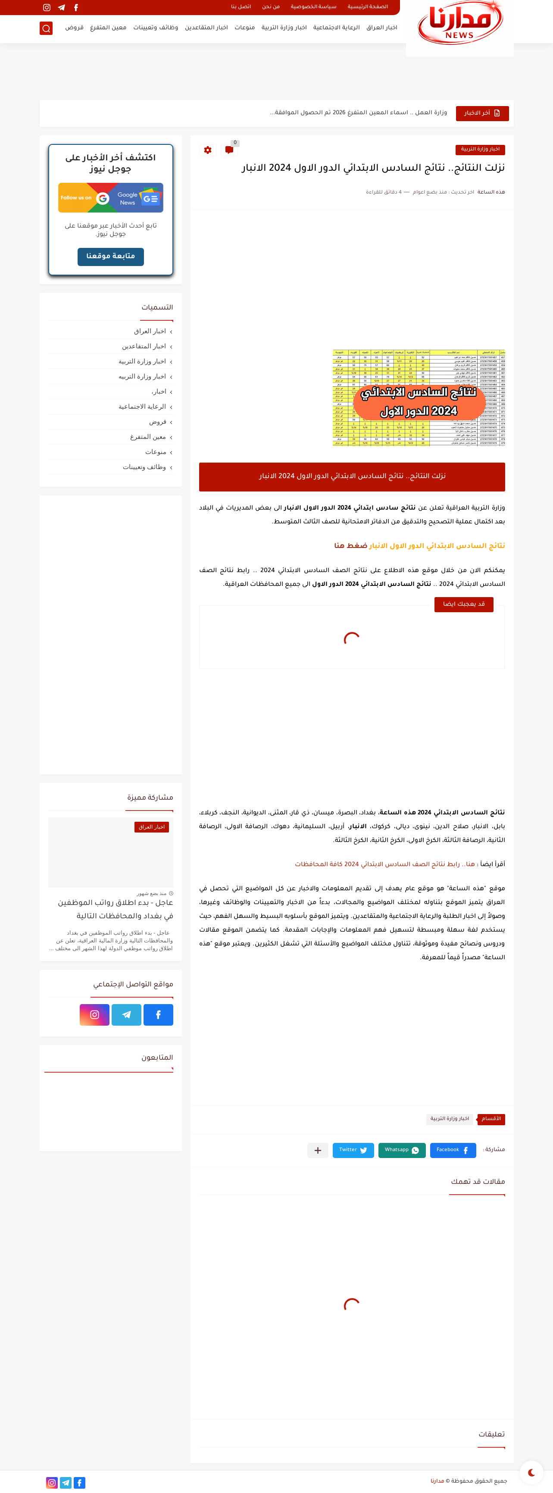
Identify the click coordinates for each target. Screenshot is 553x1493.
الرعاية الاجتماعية (336, 28)
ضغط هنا (351, 547)
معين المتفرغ (108, 28)
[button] (453, 1150)
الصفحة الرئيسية (368, 7)
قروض (74, 28)
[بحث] (46, 28)
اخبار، (158, 391)
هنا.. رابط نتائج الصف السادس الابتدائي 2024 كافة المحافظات (385, 865)
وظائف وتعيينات (155, 28)
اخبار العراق (381, 28)
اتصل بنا (241, 7)
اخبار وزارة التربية (284, 28)
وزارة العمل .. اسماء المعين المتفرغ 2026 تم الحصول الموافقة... (358, 113)
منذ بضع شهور (152, 893)
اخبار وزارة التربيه (142, 376)
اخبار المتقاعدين (206, 28)
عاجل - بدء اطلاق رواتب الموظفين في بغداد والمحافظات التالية (115, 910)
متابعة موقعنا (110, 257)
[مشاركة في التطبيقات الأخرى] (317, 1150)
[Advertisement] (277, 71)
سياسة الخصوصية (314, 7)
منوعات (244, 28)
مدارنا (437, 1482)
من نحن (271, 7)
